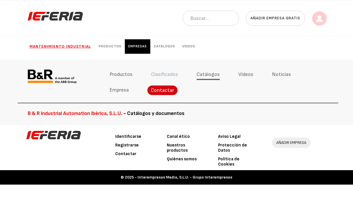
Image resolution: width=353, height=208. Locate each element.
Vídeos (188, 46)
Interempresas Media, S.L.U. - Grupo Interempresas (185, 177)
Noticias (280, 74)
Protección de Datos (232, 147)
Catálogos (164, 46)
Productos (110, 46)
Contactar (161, 90)
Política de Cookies (228, 161)
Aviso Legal (229, 136)
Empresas (137, 46)
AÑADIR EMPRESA (291, 142)
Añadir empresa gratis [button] (275, 18)
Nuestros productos (177, 147)
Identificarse (128, 136)
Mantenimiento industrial (60, 46)
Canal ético (178, 136)
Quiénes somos (182, 159)
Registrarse (127, 145)
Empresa (118, 90)
